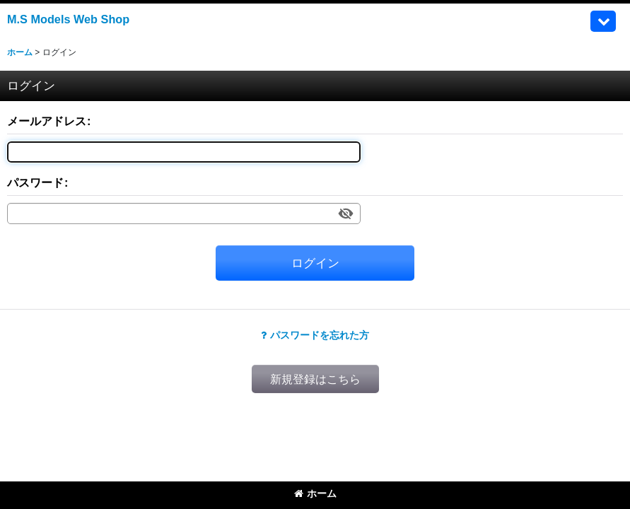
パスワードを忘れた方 (315, 335)
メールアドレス (46, 121)
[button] (603, 21)
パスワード (35, 182)
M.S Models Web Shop (68, 19)
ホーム (315, 493)
